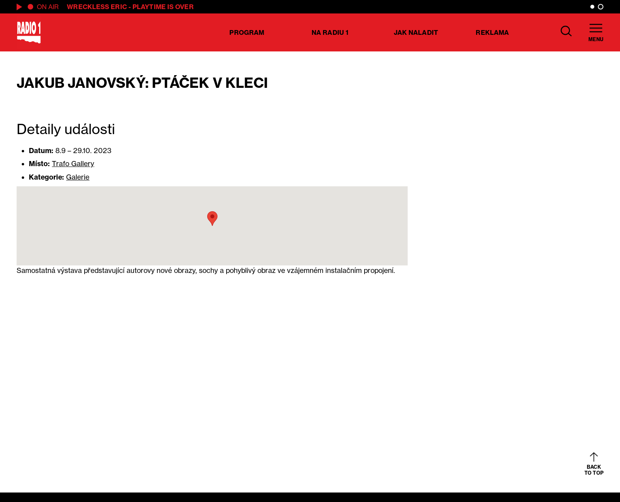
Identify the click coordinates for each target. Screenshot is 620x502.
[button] (212, 218)
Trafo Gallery (73, 163)
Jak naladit (416, 32)
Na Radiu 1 (330, 32)
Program (246, 32)
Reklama (492, 32)
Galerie (77, 177)
